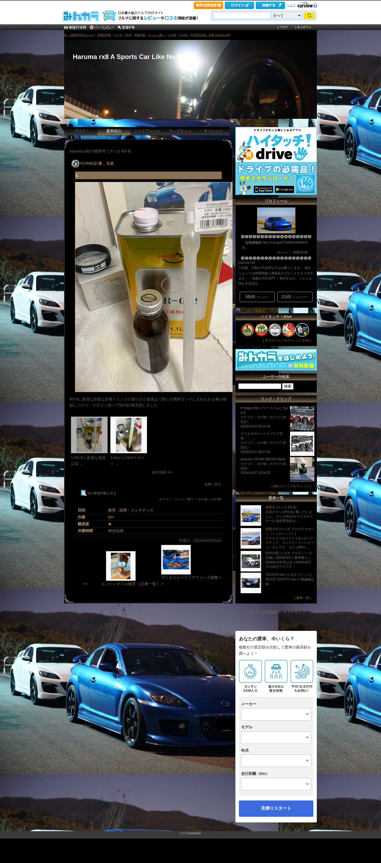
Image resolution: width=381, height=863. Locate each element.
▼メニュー (213, 131)
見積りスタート (276, 808)
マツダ (118, 34)
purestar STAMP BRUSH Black (263, 459)
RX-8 (128, 34)
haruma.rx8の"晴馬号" (88, 151)
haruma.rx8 (246, 263)
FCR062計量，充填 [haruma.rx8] (210, 34)
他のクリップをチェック (291, 486)
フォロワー (295, 296)
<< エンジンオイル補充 (109, 584)
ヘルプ (291, 5)
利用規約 (270, 612)
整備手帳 (140, 34)
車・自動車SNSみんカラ (79, 34)
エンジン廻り (156, 34)
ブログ (81, 131)
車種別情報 (104, 34)
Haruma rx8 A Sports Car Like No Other (134, 56)
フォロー (257, 296)
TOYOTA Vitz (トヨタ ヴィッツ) (288, 575)
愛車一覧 (302, 598)
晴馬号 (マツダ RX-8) (281, 507)
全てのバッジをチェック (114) (287, 340)
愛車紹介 (113, 131)
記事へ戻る (213, 484)
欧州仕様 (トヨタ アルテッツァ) (289, 553)
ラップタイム (180, 131)
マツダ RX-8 (119, 151)
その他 (172, 34)
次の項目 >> (162, 472)
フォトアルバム (147, 131)
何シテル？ (284, 252)
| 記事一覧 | (148, 584)
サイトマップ (294, 612)
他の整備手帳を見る (99, 493)
